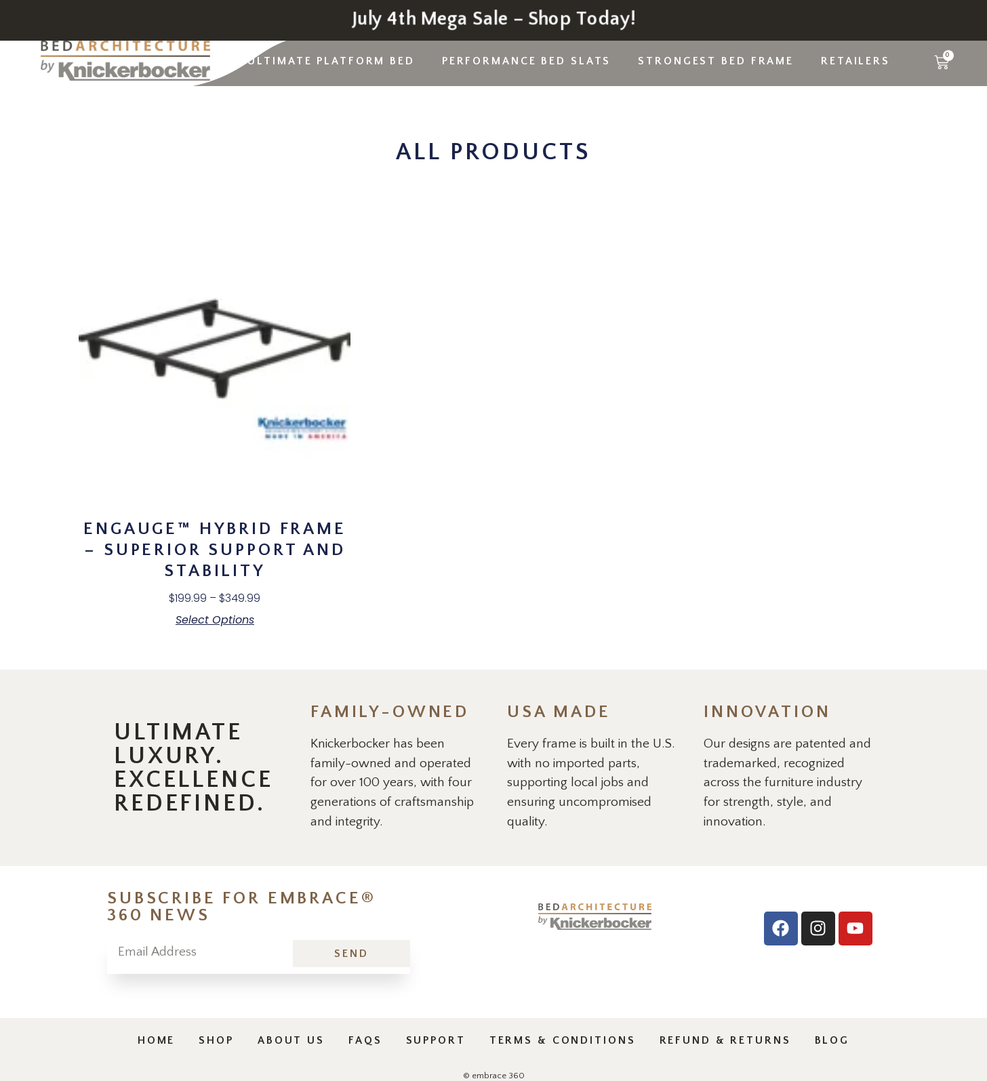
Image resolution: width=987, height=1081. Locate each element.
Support (436, 1040)
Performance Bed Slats (526, 61)
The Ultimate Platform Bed (316, 61)
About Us (291, 1040)
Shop (216, 1040)
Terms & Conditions (562, 1040)
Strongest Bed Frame (716, 61)
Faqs (365, 1040)
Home (157, 1040)
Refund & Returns (725, 1040)
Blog (832, 1040)
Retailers (855, 61)
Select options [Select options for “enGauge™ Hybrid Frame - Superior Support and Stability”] (215, 620)
